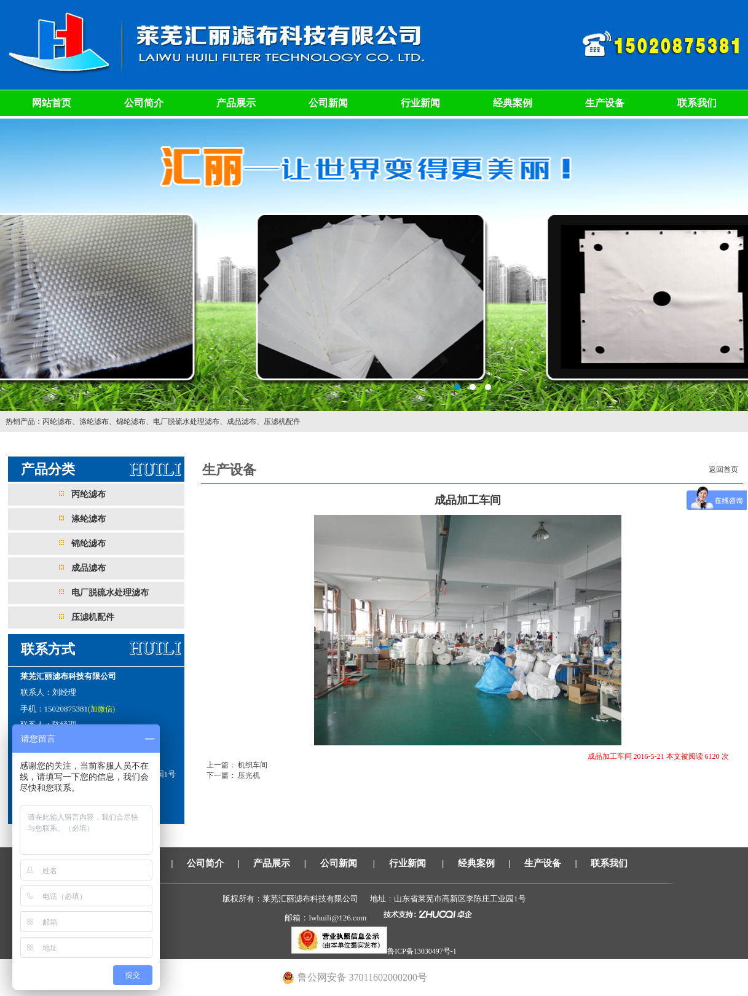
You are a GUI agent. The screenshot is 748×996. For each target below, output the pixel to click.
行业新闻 (420, 103)
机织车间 (251, 765)
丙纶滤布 (57, 421)
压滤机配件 (282, 421)
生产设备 (604, 103)
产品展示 (236, 103)
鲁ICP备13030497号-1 (422, 951)
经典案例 (512, 103)
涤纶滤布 (94, 421)
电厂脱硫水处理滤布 (186, 421)
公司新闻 (328, 103)
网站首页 (51, 103)
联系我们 (697, 103)
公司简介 (143, 103)
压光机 (248, 775)
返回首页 (723, 469)
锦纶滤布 (131, 421)
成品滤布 (241, 421)
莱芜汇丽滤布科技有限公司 (374, 263)
